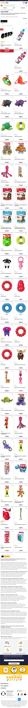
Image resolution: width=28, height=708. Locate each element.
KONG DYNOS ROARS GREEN (6, 410)
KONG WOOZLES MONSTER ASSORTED (6, 456)
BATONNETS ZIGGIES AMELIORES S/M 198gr (21, 205)
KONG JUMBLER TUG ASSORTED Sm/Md (20, 456)
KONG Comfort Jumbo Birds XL (20, 387)
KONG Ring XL (3, 364)
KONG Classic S (17, 296)
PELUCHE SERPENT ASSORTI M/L (21, 524)
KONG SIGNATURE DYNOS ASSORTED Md (5, 434)
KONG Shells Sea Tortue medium (6, 136)
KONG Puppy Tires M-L (19, 319)
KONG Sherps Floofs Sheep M (6, 273)
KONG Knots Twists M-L (5, 387)
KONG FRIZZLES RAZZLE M (19, 410)
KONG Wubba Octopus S (5, 182)
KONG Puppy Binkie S (18, 273)
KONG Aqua (17, 90)
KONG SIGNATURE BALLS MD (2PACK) (6, 548)
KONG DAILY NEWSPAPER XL (6, 478)
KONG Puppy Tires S (4, 319)
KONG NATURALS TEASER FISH (20, 182)
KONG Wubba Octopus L (19, 433)
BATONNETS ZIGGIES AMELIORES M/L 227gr (7, 205)
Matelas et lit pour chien (13, 637)
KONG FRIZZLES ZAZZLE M (19, 159)
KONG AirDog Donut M (19, 250)
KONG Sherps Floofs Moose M (20, 364)
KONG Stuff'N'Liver (18, 67)
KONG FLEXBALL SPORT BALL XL (7, 250)
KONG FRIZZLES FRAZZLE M (6, 159)
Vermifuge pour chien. (16, 638)
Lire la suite (25, 18)
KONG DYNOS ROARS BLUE (19, 478)
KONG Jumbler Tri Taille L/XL (6, 90)
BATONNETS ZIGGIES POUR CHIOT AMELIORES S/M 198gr (20, 228)
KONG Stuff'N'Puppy (18, 45)
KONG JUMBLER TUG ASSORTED (6, 501)
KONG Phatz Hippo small (19, 113)
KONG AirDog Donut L (18, 136)
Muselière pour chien (7, 638)
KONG (15, 42)
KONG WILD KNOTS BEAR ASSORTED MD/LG (19, 502)
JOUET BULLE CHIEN (18, 547)
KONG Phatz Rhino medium (5, 113)
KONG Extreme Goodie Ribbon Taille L (6, 45)
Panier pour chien (4, 637)
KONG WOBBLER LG (4, 524)
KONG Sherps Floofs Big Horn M (6, 341)
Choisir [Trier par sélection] (14, 23)
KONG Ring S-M (17, 341)
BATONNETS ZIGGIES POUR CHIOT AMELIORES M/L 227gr (6, 228)
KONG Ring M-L (3, 296)
